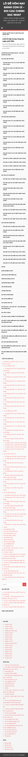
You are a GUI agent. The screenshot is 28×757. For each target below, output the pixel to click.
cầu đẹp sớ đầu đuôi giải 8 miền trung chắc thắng (14, 194)
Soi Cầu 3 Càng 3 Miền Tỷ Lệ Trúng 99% (12, 316)
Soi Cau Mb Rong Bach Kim (9, 342)
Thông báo (8, 736)
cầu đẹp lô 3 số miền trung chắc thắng (14, 209)
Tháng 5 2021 (8, 656)
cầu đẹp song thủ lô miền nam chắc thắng (13, 247)
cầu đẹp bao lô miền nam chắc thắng (14, 226)
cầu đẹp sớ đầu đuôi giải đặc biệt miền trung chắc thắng (14, 205)
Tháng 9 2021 (8, 647)
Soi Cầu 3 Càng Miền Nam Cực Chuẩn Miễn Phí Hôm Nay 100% (14, 321)
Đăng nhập (8, 743)
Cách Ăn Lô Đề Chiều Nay (8, 274)
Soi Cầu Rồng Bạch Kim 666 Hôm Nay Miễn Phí (14, 352)
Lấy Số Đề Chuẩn (6, 286)
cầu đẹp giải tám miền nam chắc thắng (14, 255)
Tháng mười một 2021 (11, 643)
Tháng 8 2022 (8, 637)
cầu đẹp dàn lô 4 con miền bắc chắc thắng (13, 121)
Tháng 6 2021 (8, 654)
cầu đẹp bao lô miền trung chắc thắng (14, 179)
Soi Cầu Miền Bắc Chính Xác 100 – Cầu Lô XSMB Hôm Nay (13, 346)
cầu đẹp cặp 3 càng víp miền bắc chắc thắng (14, 74)
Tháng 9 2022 (8, 635)
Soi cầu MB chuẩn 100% (8, 116)
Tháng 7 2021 (8, 651)
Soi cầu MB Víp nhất (7, 58)
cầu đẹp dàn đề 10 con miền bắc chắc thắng (14, 95)
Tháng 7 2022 (8, 639)
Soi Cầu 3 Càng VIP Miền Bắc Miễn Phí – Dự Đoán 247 (14, 331)
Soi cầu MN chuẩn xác (8, 222)
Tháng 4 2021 (8, 658)
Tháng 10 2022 (9, 633)
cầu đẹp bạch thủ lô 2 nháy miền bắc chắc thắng (14, 63)
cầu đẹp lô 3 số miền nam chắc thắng (14, 263)
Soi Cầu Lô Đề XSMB (7, 294)
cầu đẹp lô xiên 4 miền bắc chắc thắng (14, 166)
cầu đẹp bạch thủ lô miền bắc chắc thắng (13, 148)
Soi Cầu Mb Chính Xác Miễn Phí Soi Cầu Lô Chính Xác (14, 337)
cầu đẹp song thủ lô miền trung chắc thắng (14, 214)
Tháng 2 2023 (8, 624)
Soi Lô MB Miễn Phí (7, 298)
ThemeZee (21, 755)
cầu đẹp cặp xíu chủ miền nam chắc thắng (13, 231)
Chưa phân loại (9, 671)
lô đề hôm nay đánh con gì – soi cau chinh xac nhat (12, 54)
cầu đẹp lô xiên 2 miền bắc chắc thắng (14, 158)
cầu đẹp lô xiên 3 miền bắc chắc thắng (14, 162)
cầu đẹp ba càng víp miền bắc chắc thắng (13, 68)
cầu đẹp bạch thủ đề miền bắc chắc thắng (13, 101)
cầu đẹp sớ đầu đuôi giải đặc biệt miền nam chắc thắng (14, 241)
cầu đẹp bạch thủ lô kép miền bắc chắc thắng (14, 143)
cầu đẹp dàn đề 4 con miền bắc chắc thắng (13, 79)
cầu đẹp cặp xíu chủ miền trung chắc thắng (14, 183)
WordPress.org (9, 749)
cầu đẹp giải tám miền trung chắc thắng (13, 199)
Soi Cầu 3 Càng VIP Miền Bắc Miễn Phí (12, 326)
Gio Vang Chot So (6, 302)
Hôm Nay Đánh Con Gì (8, 278)
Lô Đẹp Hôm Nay (6, 290)
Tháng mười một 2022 (11, 631)
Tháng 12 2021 (9, 641)
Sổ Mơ (3, 267)
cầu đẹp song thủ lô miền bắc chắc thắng (13, 170)
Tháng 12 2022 (9, 628)
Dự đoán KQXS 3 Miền (7, 282)
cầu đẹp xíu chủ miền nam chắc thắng (14, 251)
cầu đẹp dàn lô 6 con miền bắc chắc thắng (13, 126)
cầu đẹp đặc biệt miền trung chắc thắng (13, 189)
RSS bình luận (8, 747)
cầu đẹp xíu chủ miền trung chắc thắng (14, 218)
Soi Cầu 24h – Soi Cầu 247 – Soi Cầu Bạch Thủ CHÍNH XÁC (13, 307)
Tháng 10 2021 (9, 645)
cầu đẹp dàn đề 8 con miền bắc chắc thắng (13, 90)
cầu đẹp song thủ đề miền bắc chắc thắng (13, 112)
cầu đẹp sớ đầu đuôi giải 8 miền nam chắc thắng (13, 236)
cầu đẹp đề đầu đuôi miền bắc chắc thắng (13, 106)
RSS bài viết (8, 745)
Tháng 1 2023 (8, 626)
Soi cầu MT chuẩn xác (8, 175)
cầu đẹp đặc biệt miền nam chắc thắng (14, 259)
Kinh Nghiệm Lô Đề (7, 270)
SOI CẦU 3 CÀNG (5, 312)
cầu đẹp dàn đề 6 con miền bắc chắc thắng (13, 85)
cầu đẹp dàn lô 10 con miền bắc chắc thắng (14, 137)
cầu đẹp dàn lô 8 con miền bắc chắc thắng (13, 132)
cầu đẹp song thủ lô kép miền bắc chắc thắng (14, 154)
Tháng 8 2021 (8, 649)
